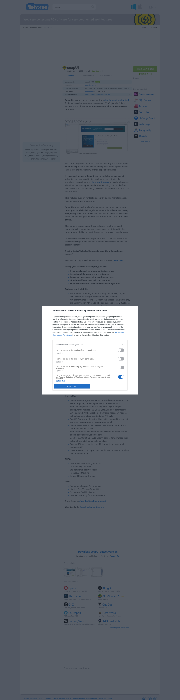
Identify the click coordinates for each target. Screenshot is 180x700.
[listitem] (90, 344)
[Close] (133, 310)
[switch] (121, 350)
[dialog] (90, 350)
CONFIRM (72, 386)
